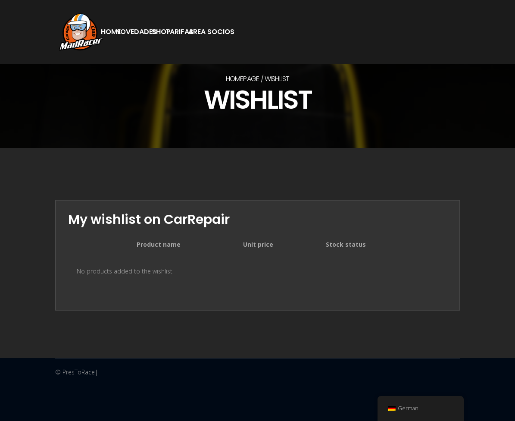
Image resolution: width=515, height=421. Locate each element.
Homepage (242, 79)
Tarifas (179, 32)
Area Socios (211, 32)
